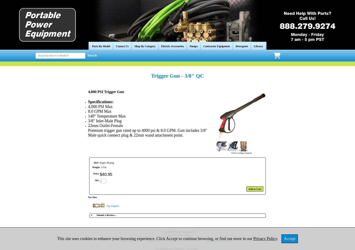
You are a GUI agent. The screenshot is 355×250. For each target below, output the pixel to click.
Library (258, 46)
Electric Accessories (172, 46)
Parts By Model (101, 46)
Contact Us (122, 46)
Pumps (194, 46)
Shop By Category (144, 46)
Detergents (242, 46)
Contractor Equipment (216, 46)
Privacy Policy (265, 238)
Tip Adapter (112, 206)
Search (92, 55)
